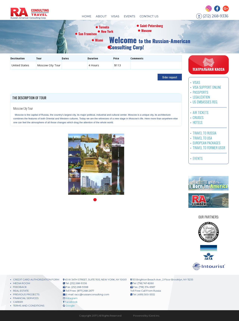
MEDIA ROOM (21, 283)
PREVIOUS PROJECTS (26, 294)
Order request (169, 77)
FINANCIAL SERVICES (26, 298)
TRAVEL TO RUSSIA (204, 133)
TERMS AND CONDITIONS (28, 305)
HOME (86, 16)
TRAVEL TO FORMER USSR (209, 147)
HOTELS (197, 122)
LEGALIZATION (201, 97)
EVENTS (129, 16)
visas (115, 16)
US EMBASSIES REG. (205, 101)
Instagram (71, 298)
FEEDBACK (20, 286)
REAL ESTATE (21, 290)
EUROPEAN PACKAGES (206, 142)
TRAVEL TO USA (202, 138)
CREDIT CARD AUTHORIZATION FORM (36, 279)
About (101, 16)
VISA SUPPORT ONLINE (207, 87)
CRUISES (198, 117)
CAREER (18, 301)
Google (70, 305)
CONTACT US (149, 16)
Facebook (71, 301)
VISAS (196, 82)
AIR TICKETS (200, 112)
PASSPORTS (200, 92)
